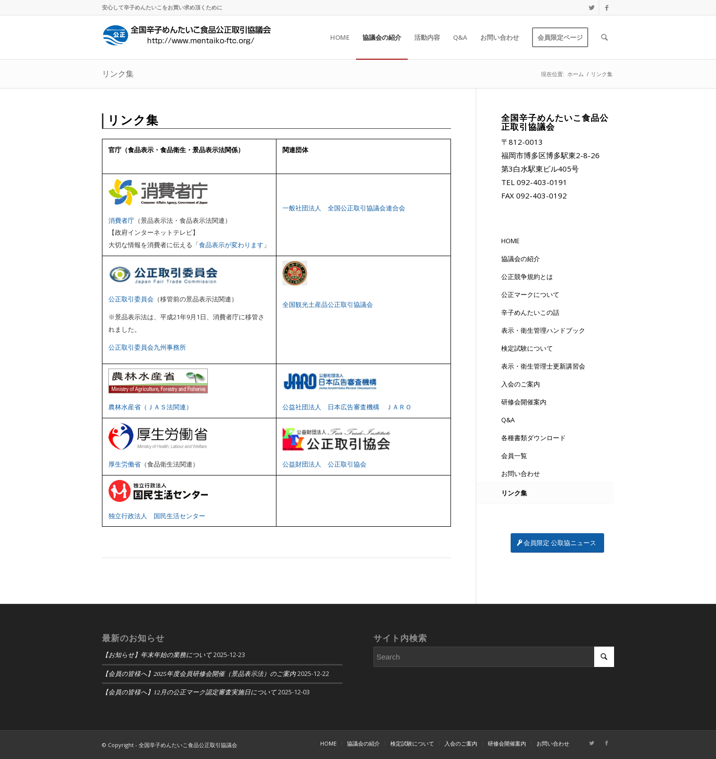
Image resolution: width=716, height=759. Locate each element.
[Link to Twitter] (591, 7)
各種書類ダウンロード (533, 437)
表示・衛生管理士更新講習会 (543, 366)
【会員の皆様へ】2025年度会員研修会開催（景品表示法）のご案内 (199, 673)
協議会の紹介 (520, 258)
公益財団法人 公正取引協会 (324, 464)
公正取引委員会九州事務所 (147, 347)
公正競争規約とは (527, 276)
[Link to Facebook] (606, 7)
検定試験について (527, 348)
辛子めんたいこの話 (530, 312)
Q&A (508, 419)
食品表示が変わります (231, 244)
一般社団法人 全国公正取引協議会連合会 (343, 207)
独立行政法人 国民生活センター (156, 515)
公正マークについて (530, 294)
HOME (510, 240)
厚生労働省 (124, 464)
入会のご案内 (520, 384)
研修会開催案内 (523, 401)
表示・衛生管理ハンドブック (543, 330)
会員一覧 (514, 455)
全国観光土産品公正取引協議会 (327, 304)
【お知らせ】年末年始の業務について (157, 655)
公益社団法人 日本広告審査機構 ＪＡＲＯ (347, 406)
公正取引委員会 (131, 298)
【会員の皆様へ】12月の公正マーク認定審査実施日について (189, 692)
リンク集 (118, 73)
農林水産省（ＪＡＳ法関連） (150, 406)
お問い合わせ (520, 473)
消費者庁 (121, 220)
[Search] (604, 37)
